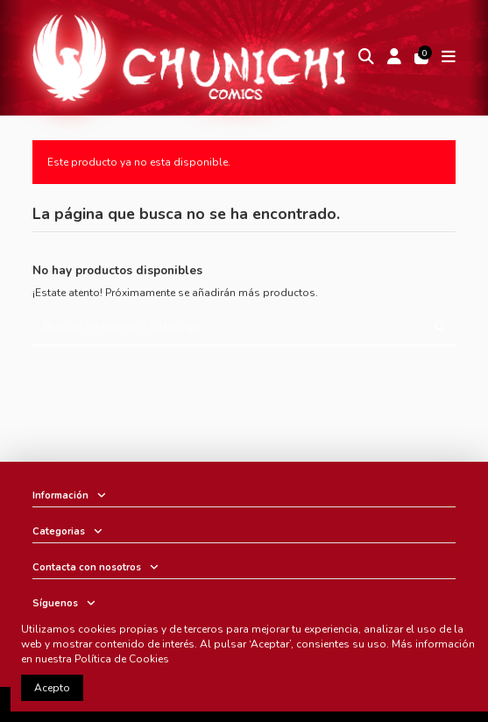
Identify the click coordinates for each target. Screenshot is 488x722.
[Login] (394, 57)
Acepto (52, 688)
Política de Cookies (121, 659)
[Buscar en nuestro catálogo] (440, 327)
